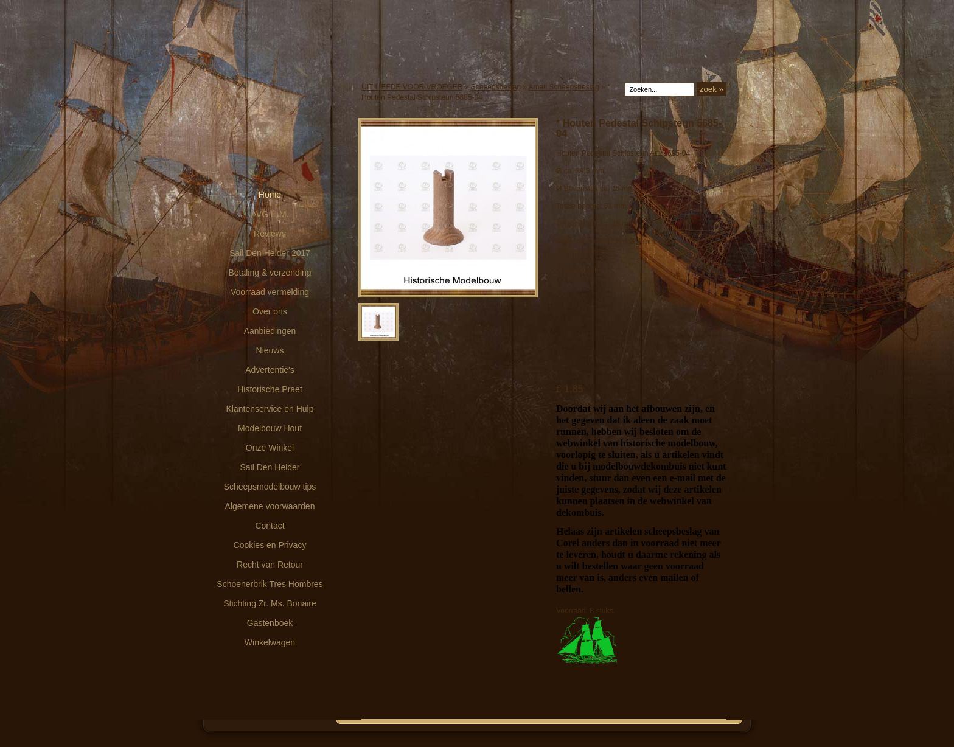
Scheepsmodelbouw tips (270, 487)
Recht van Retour (270, 564)
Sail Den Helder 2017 (269, 253)
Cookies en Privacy (270, 545)
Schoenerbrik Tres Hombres (269, 584)
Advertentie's (269, 370)
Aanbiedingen (270, 331)
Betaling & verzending (269, 272)
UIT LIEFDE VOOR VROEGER (411, 87)
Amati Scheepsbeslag (564, 87)
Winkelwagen (270, 642)
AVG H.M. (270, 214)
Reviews (270, 233)
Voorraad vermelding (270, 292)
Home (270, 195)
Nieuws (270, 350)
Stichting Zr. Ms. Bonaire (269, 603)
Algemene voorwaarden (270, 506)
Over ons (269, 311)
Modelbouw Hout (270, 428)
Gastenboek (270, 623)
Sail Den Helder (269, 467)
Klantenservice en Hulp (270, 409)
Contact (269, 525)
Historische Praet (269, 389)
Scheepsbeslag (496, 87)
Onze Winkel (270, 448)
